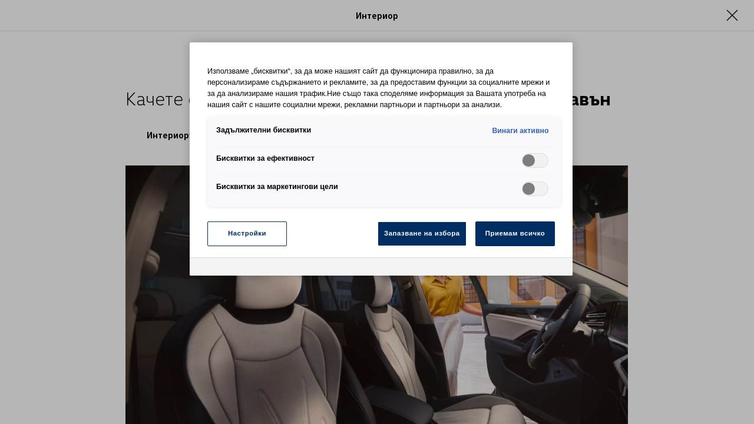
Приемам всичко (515, 233)
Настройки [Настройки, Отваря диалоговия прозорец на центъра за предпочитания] (247, 233)
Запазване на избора (422, 233)
